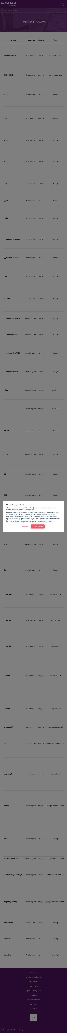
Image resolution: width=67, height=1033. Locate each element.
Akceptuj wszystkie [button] (38, 526)
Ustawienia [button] (25, 526)
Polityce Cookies (47, 521)
